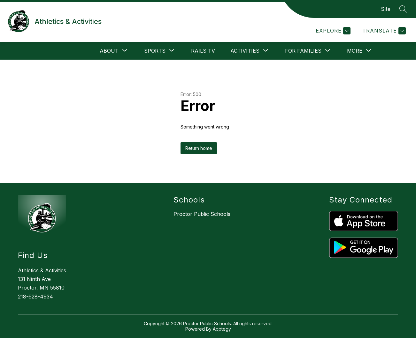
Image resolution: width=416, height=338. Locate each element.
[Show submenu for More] (354, 51)
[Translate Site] (383, 31)
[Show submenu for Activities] (244, 51)
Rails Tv (203, 51)
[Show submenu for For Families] (303, 51)
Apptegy (222, 329)
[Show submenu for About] (109, 51)
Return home (198, 148)
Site (385, 9)
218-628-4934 (35, 296)
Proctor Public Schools (201, 214)
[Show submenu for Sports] (155, 51)
